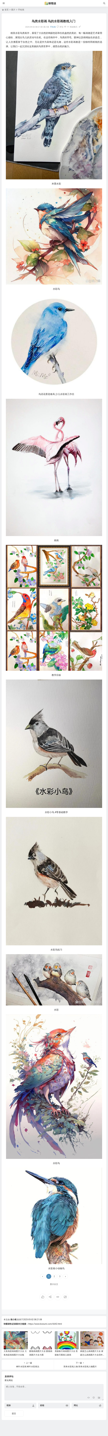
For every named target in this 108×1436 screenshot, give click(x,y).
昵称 (9, 1405)
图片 (13, 9)
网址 (76, 1405)
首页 (7, 9)
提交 (14, 1413)
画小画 (13, 1319)
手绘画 (21, 9)
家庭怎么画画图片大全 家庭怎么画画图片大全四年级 (91, 1355)
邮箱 (42, 1405)
